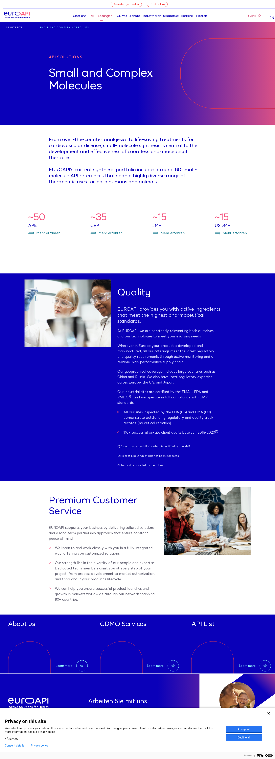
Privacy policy (39, 745)
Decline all (243, 737)
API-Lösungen (101, 16)
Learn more (71, 665)
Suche (254, 16)
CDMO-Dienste (128, 16)
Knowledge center (126, 4)
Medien (201, 16)
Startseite (14, 28)
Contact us (157, 4)
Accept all (244, 729)
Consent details (14, 745)
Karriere (187, 16)
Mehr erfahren (48, 233)
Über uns (79, 16)
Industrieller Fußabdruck (161, 16)
